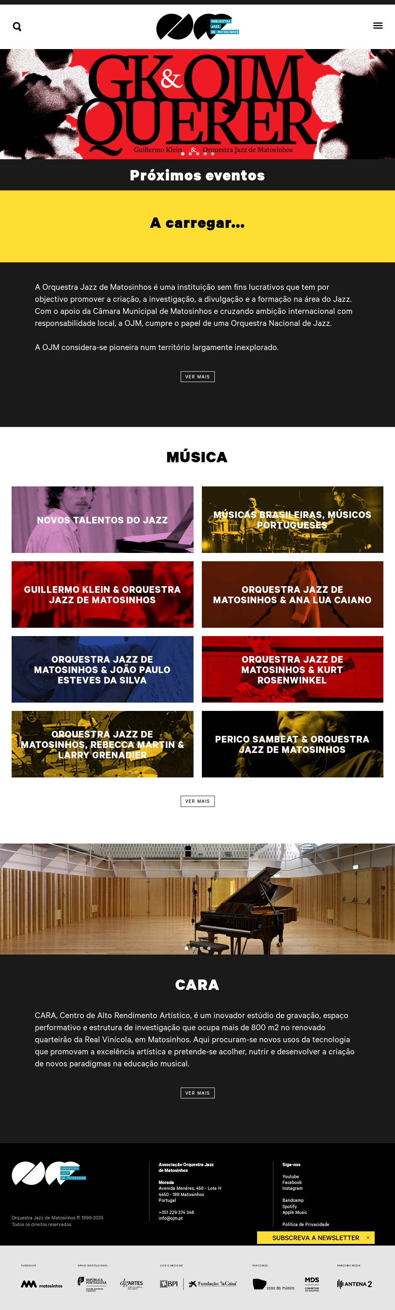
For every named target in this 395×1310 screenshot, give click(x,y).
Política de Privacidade (305, 1224)
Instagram (292, 1188)
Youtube (290, 1176)
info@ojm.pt (171, 1218)
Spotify (289, 1206)
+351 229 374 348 (176, 1212)
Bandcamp (293, 1200)
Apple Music (294, 1212)
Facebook (292, 1182)
